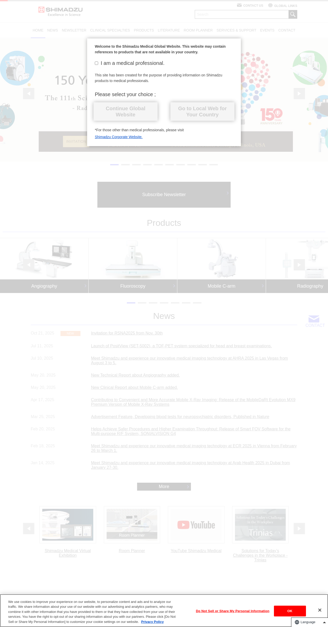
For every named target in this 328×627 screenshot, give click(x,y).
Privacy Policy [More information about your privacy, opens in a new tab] (152, 623)
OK (289, 612)
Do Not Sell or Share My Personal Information (233, 612)
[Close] (319, 611)
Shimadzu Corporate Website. (119, 137)
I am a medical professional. (130, 63)
